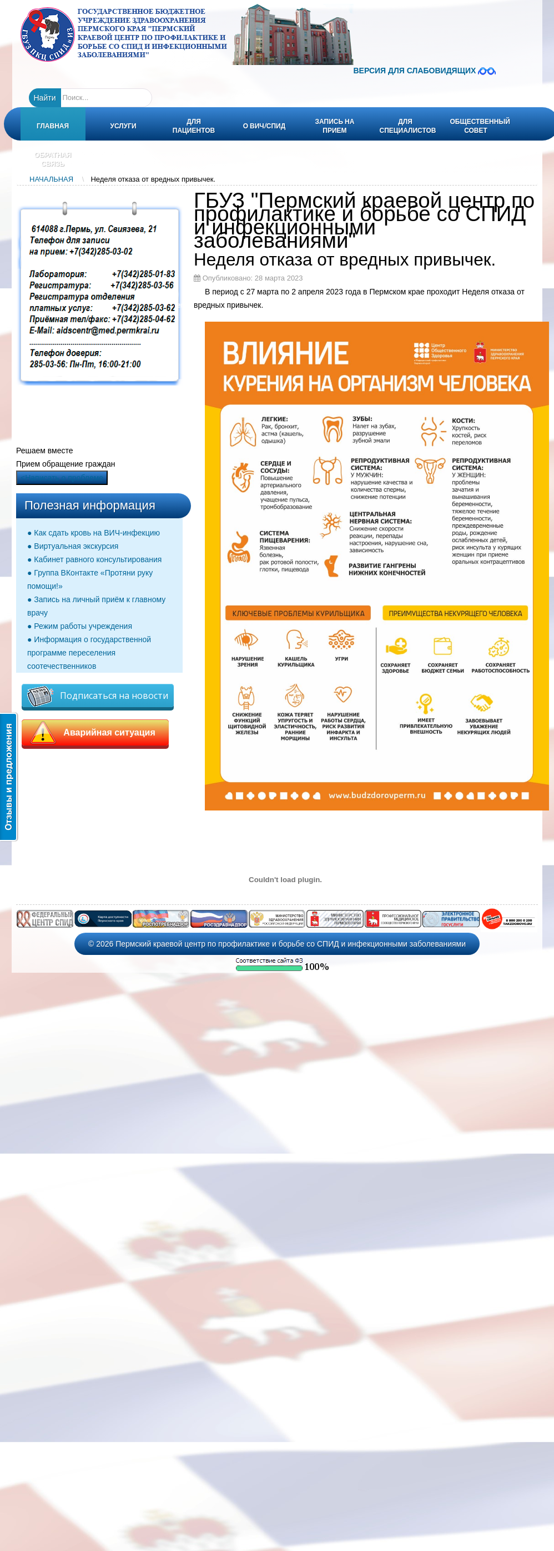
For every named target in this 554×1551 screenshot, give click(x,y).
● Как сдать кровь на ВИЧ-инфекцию (93, 532)
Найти (45, 97)
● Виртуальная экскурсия (72, 546)
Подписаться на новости (97, 696)
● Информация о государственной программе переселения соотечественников (89, 653)
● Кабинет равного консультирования (94, 559)
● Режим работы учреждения (79, 626)
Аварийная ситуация (95, 733)
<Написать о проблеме (62, 477)
